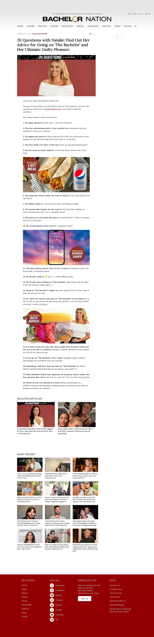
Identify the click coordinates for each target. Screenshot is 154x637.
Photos (42, 26)
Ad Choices (115, 597)
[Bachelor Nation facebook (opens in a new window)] (129, 13)
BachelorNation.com (53, 109)
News (24, 589)
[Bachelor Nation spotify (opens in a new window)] (135, 13)
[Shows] (30, 26)
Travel (80, 26)
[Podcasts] (67, 26)
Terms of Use (116, 593)
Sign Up (84, 598)
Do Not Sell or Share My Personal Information (120, 610)
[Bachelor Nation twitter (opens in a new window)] (144, 14)
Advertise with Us (118, 601)
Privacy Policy (116, 589)
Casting (25, 609)
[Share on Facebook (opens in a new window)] (90, 34)
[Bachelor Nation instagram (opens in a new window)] (132, 13)
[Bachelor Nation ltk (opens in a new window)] (63, 620)
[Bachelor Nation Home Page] (77, 18)
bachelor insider (40, 34)
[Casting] (106, 26)
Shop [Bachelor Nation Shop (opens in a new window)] (118, 26)
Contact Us (115, 585)
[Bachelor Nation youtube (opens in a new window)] (146, 13)
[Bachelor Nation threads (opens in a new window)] (138, 13)
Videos (54, 26)
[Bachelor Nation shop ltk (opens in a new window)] (149, 13)
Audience (93, 26)
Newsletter (26, 605)
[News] (20, 26)
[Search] (135, 26)
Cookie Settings (117, 605)
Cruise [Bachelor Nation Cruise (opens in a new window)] (128, 26)
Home (24, 585)
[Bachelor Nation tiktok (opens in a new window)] (141, 13)
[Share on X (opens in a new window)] (94, 34)
